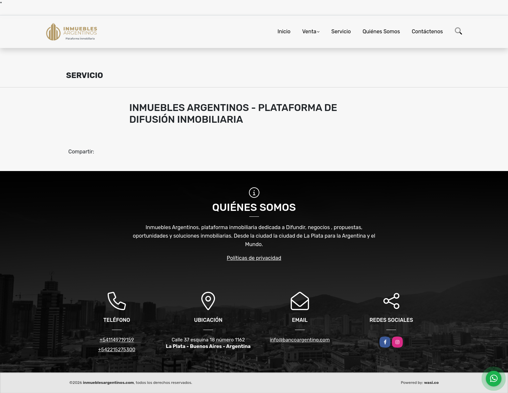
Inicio (283, 31)
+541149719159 (117, 340)
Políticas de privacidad (254, 258)
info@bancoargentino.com (300, 340)
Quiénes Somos (381, 31)
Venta (309, 31)
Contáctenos (427, 31)
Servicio (341, 31)
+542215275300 (116, 350)
